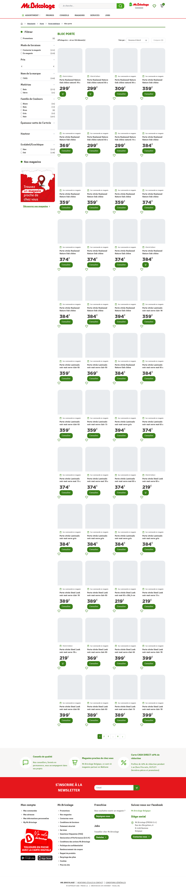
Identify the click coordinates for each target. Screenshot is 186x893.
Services (63, 830)
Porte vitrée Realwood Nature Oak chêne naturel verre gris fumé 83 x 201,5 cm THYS (97, 312)
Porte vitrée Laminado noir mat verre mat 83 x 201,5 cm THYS (125, 481)
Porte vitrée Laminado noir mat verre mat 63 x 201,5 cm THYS (152, 424)
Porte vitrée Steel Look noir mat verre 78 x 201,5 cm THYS (70, 652)
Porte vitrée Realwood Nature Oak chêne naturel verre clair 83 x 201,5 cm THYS (152, 84)
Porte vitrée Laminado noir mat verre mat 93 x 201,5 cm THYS (152, 368)
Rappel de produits (68, 853)
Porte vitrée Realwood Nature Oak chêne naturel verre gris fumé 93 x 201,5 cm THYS (125, 312)
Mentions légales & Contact (90, 883)
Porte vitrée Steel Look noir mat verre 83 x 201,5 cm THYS (152, 481)
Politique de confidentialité (71, 845)
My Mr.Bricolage (30, 822)
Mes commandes (30, 811)
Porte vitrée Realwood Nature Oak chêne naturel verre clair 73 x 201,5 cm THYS (97, 198)
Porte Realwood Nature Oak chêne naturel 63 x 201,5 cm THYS (97, 140)
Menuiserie (31, 24)
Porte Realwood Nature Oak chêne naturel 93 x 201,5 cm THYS (125, 83)
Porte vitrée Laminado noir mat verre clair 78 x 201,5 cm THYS (152, 311)
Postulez (100, 837)
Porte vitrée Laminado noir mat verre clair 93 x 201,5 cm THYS (97, 368)
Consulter (121, 94)
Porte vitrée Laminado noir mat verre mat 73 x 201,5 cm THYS (70, 481)
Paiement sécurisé (67, 826)
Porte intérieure (54, 24)
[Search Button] (120, 6)
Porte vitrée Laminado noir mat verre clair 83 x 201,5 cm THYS (70, 368)
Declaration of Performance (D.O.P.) (75, 838)
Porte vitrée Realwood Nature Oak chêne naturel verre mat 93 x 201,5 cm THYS (152, 141)
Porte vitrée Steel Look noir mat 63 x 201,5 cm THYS (125, 595)
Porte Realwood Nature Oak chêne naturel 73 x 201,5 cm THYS (125, 140)
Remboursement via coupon (71, 849)
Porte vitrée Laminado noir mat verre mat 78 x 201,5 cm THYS (97, 481)
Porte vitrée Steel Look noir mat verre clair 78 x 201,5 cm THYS (70, 595)
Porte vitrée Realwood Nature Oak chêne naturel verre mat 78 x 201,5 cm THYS (97, 255)
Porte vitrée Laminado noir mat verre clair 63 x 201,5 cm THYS (70, 424)
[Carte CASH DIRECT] (124, 762)
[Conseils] (25, 762)
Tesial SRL (116, 886)
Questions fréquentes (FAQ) (71, 834)
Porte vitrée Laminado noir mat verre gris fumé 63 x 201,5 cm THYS (70, 540)
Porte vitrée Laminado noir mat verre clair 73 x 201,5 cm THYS (97, 424)
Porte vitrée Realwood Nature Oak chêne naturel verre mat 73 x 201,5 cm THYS (70, 255)
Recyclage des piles (68, 857)
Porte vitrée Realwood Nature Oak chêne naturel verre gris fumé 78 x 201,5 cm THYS (70, 312)
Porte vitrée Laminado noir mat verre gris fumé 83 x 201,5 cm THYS (152, 540)
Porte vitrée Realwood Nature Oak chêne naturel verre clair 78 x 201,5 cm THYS (125, 198)
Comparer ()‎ (158, 40)
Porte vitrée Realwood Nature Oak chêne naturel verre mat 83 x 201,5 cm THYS (125, 255)
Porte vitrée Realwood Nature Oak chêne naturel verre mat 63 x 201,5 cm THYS (152, 198)
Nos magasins (66, 814)
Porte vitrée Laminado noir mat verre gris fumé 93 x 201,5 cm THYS (125, 425)
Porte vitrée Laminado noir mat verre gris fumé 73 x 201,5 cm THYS (97, 540)
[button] (162, 6)
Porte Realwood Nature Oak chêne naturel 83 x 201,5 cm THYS (97, 83)
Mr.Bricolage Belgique (141, 811)
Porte (42, 24)
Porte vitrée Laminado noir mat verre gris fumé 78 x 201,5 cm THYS (125, 540)
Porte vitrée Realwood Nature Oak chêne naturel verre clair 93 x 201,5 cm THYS (70, 141)
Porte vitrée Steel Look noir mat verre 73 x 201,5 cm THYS (152, 595)
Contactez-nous (66, 818)
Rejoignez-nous (103, 816)
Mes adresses (28, 814)
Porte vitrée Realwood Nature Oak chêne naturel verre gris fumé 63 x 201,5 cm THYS (125, 369)
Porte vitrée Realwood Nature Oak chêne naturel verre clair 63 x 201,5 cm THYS (70, 198)
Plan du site (65, 865)
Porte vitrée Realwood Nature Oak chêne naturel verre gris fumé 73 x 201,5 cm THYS (152, 255)
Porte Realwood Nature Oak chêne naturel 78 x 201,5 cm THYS (70, 83)
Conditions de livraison (69, 822)
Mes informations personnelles (36, 818)
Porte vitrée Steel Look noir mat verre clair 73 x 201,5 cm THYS (125, 709)
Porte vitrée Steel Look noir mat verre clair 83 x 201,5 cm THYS (97, 595)
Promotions (65, 811)
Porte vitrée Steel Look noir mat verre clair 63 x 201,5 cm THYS (125, 652)
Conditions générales (116, 883)
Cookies (63, 861)
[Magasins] (74, 762)
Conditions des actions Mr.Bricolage (75, 842)
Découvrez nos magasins (35, 206)
